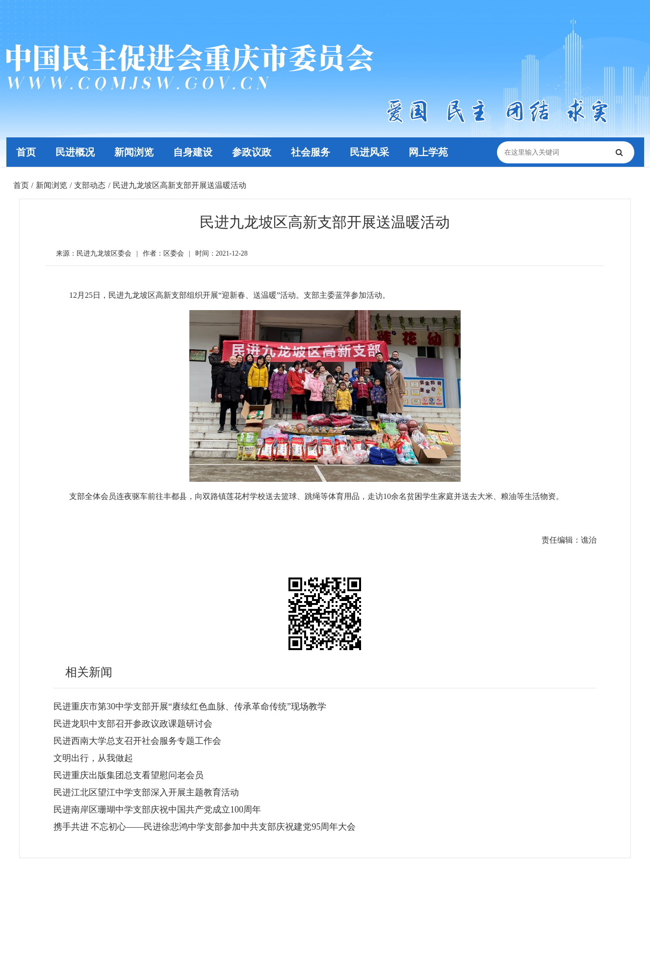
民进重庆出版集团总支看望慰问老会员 (128, 775)
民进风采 (368, 152)
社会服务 (310, 152)
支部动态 (89, 185)
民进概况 (74, 152)
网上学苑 (427, 152)
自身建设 (192, 152)
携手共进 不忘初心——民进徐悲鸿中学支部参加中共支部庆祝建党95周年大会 (204, 827)
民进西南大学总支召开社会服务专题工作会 (137, 741)
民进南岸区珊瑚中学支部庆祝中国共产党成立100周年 (157, 809)
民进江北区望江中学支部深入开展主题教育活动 (146, 792)
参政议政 (251, 152)
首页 (25, 152)
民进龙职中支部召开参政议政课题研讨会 (132, 724)
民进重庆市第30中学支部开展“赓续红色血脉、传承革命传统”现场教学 (189, 706)
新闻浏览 (133, 152)
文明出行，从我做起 (93, 758)
